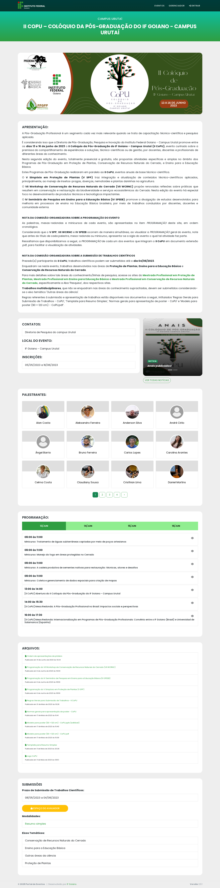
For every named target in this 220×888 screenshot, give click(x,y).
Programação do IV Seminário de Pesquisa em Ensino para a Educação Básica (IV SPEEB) (67, 678)
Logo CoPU (31, 756)
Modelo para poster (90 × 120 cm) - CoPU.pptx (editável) (52, 722)
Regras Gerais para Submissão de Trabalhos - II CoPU (51, 700)
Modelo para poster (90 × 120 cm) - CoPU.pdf (47, 733)
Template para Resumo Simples (41, 745)
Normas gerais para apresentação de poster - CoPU (50, 711)
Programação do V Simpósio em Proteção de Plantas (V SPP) (54, 689)
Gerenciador (177, 5)
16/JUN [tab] (176, 526)
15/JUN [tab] (132, 526)
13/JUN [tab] (44, 526)
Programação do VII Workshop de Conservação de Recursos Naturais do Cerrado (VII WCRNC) (70, 667)
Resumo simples (35, 823)
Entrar (194, 5)
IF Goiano (71, 884)
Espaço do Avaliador (45, 808)
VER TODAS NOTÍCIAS (157, 380)
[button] (192, 538)
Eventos (159, 5)
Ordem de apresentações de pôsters (43, 656)
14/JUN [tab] (88, 526)
